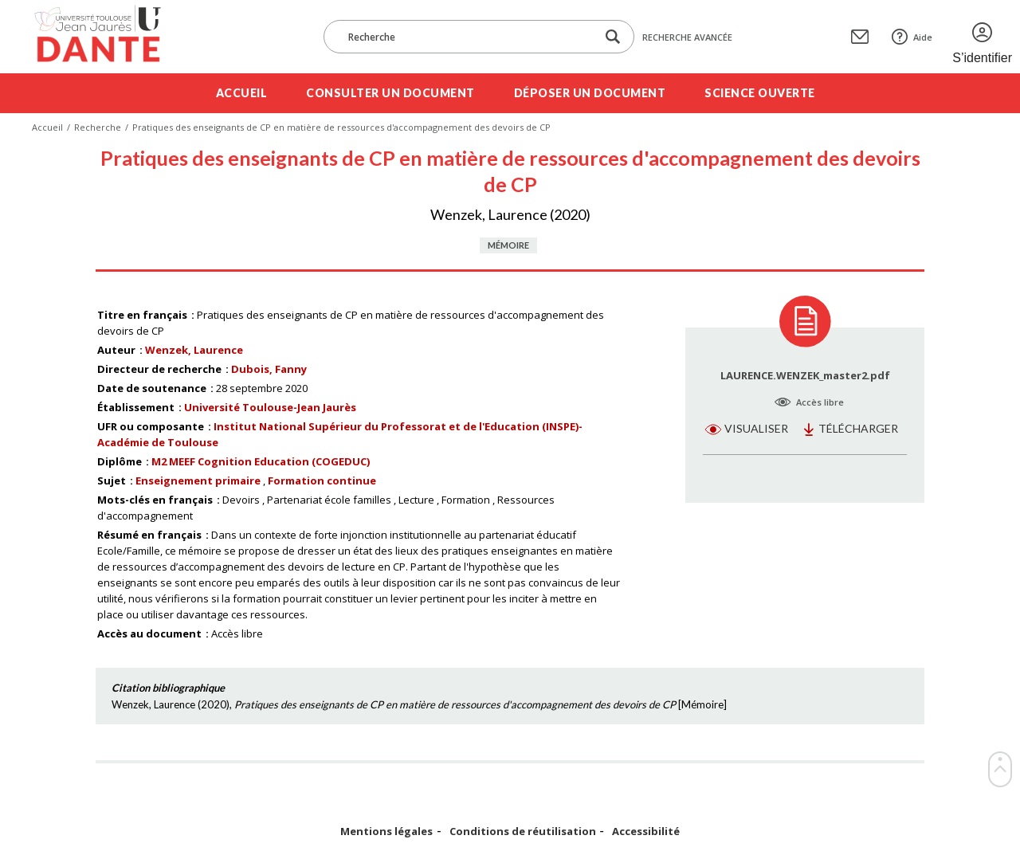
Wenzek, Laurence (194, 350)
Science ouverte (759, 93)
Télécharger (858, 428)
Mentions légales (386, 831)
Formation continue (322, 480)
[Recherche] (468, 37)
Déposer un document (590, 93)
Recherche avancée (687, 37)
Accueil (242, 93)
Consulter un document (390, 93)
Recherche (97, 127)
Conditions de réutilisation (522, 831)
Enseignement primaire (198, 480)
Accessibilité (646, 831)
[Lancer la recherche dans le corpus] (613, 37)
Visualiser (756, 428)
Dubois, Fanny (269, 369)
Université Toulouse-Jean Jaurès (270, 407)
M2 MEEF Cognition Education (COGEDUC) (260, 461)
